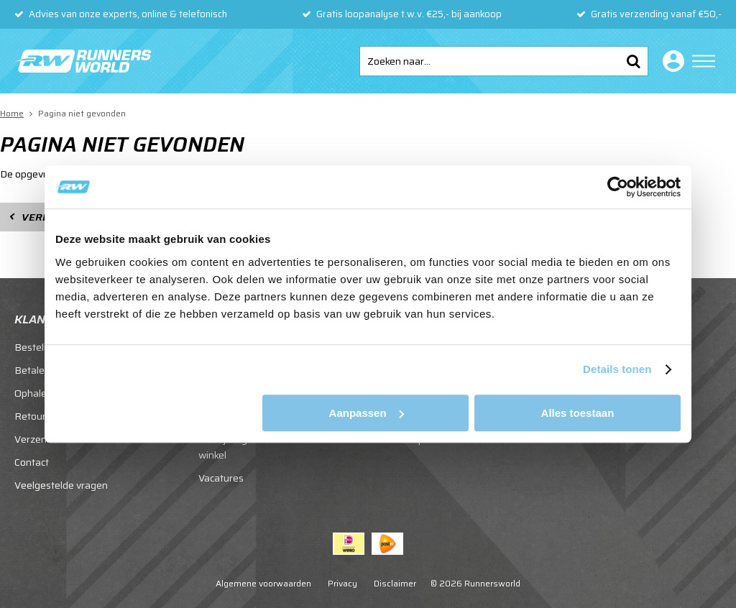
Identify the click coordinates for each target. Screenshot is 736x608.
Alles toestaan (578, 413)
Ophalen (33, 393)
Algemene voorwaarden (263, 583)
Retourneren (43, 416)
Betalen (32, 370)
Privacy (342, 583)
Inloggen (670, 61)
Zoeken (633, 61)
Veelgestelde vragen (61, 485)
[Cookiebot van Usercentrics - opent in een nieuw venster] (618, 187)
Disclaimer (395, 583)
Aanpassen (366, 413)
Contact (31, 462)
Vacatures (221, 478)
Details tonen (617, 369)
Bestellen (36, 347)
